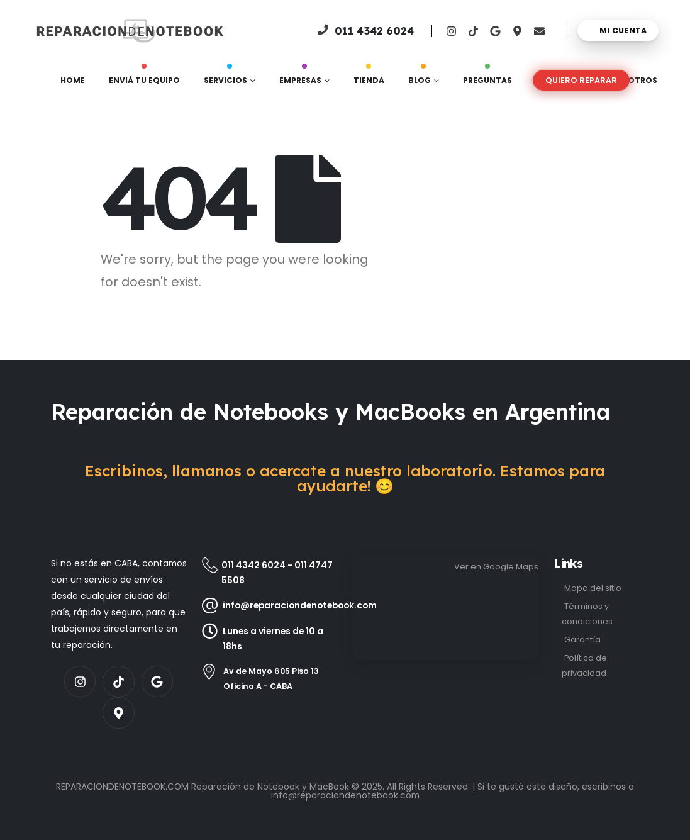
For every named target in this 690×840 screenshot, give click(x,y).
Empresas (300, 77)
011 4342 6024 (253, 565)
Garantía (582, 639)
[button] (581, 80)
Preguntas (487, 77)
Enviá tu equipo (144, 77)
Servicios (225, 77)
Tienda (368, 77)
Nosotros (633, 80)
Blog (419, 77)
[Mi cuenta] (618, 30)
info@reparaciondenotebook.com (345, 795)
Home (72, 80)
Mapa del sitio (592, 588)
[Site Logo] (76, 31)
